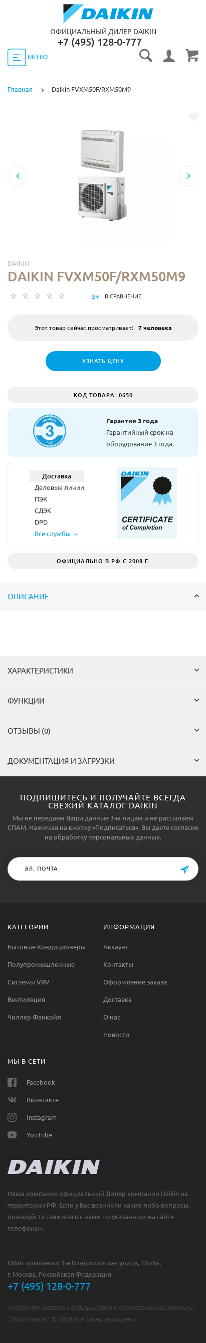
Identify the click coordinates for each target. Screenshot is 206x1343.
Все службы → (57, 533)
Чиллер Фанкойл (34, 1017)
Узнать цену (103, 361)
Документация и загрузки (103, 761)
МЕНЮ (28, 57)
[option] (103, 210)
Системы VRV (29, 981)
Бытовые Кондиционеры (47, 946)
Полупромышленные (41, 964)
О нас (111, 1017)
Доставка (117, 999)
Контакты (118, 964)
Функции (103, 701)
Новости (116, 1034)
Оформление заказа (135, 981)
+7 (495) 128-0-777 (49, 1286)
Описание (103, 596)
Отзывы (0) (103, 731)
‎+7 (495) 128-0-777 (100, 42)
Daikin (18, 263)
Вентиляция (26, 999)
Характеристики (103, 670)
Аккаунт (115, 946)
